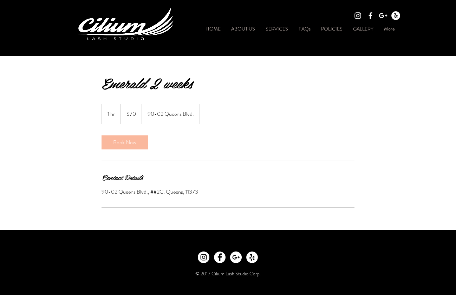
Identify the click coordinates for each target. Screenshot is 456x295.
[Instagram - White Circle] (203, 257)
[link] (125, 142)
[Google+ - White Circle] (236, 257)
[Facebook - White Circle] (220, 257)
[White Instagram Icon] (357, 15)
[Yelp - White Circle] (395, 15)
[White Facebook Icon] (370, 15)
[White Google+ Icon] (383, 15)
